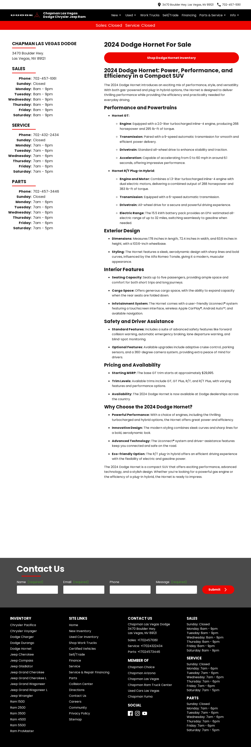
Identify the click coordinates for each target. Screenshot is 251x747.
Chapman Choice (138, 597)
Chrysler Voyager (22, 555)
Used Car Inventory (82, 561)
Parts (73, 603)
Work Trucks (161, 12)
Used (144, 12)
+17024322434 (148, 575)
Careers (74, 626)
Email (71, 504)
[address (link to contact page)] (193, 4)
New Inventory (79, 555)
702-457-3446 (40, 165)
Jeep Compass (20, 585)
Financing (194, 12)
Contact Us (77, 620)
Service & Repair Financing (87, 597)
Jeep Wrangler (21, 620)
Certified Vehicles (81, 573)
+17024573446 (145, 581)
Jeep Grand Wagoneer (25, 608)
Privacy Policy (79, 638)
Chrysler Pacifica (22, 549)
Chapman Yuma (138, 626)
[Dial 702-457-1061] (232, 4)
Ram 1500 (18, 626)
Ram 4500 (18, 644)
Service (74, 591)
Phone (115, 504)
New (131, 12)
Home (73, 549)
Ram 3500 (18, 638)
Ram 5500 (18, 650)
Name (20, 504)
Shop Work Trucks (81, 567)
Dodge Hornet (20, 573)
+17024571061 (145, 570)
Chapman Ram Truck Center (146, 614)
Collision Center (80, 608)
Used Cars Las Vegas (141, 620)
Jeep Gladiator (21, 591)
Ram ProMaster (21, 655)
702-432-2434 (40, 118)
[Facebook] (130, 648)
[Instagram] (137, 648)
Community (77, 632)
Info (235, 12)
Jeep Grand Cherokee (25, 597)
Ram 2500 (18, 632)
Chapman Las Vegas (140, 608)
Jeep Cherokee (21, 579)
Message (174, 503)
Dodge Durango (22, 567)
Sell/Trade (178, 12)
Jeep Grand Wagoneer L (27, 614)
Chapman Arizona (139, 603)
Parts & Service (215, 12)
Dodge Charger (21, 561)
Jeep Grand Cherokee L (26, 603)
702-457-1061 (40, 71)
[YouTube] (144, 648)
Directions (76, 614)
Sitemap (75, 644)
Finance (75, 585)
